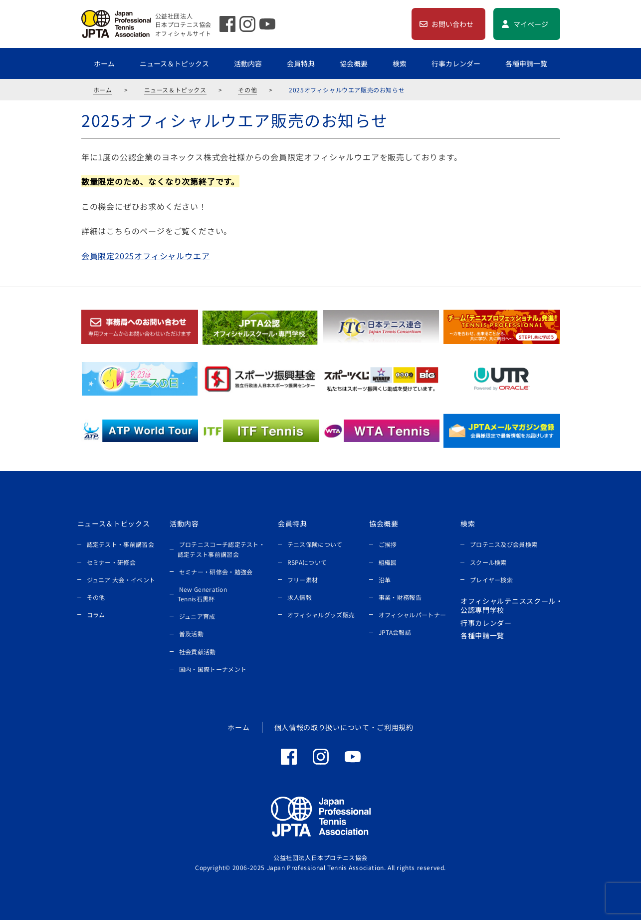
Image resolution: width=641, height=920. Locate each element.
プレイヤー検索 (491, 579)
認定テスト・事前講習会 (120, 544)
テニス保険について (315, 544)
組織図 (388, 562)
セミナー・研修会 (111, 562)
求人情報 (299, 597)
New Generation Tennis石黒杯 (202, 594)
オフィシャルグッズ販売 (321, 614)
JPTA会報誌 (395, 632)
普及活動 (191, 633)
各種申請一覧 (526, 63)
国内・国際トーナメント (212, 669)
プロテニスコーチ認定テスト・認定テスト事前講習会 (221, 549)
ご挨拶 (388, 544)
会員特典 (301, 63)
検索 (400, 63)
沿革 (385, 579)
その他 (247, 89)
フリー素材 (302, 579)
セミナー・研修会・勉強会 (216, 571)
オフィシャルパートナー (412, 614)
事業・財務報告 (400, 597)
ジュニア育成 (197, 616)
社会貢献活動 (197, 651)
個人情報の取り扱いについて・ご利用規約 (344, 727)
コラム (96, 614)
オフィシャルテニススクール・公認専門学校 (511, 605)
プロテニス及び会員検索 (503, 544)
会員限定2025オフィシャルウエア (145, 256)
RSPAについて (307, 562)
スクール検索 (488, 562)
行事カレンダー (455, 63)
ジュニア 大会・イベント (121, 579)
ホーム (104, 63)
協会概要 (354, 63)
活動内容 (248, 63)
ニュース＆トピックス (174, 63)
